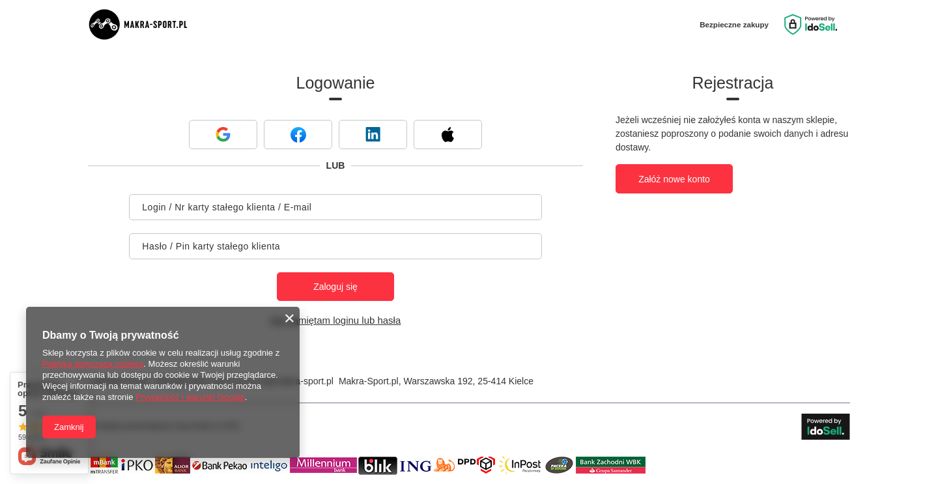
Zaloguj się (335, 286)
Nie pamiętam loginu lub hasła (335, 320)
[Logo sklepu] (146, 24)
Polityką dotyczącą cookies (92, 364)
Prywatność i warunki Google (190, 397)
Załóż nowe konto (674, 179)
